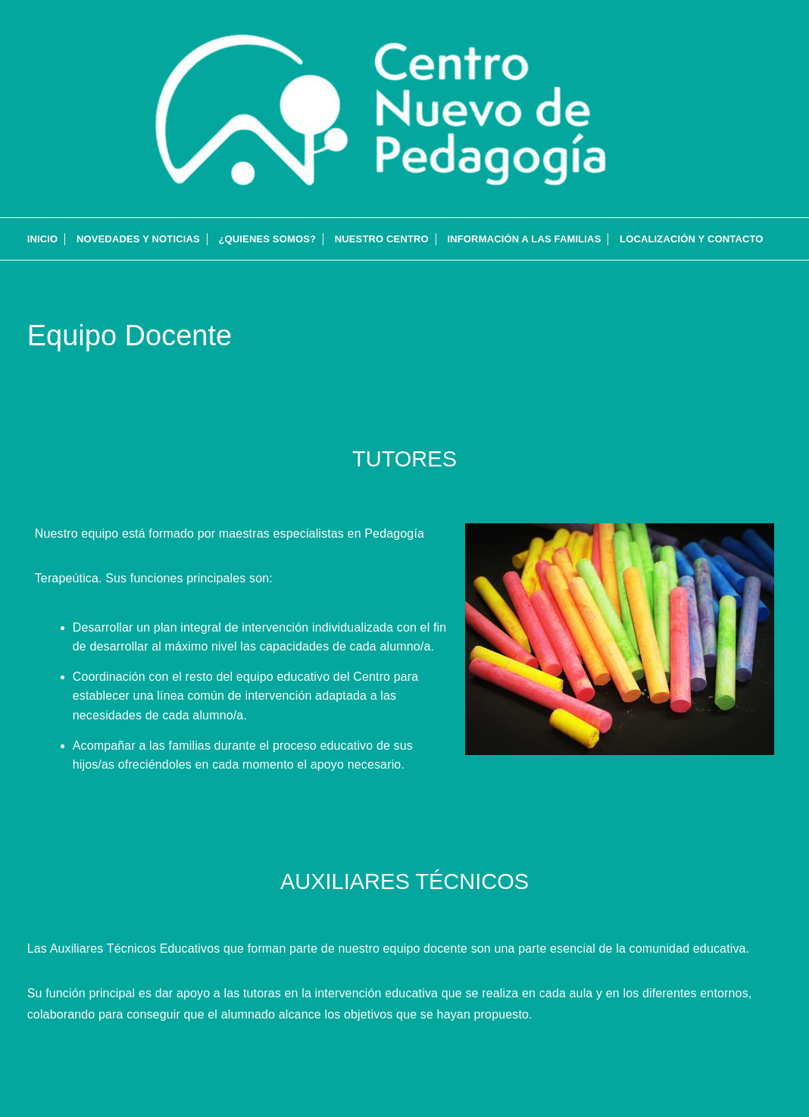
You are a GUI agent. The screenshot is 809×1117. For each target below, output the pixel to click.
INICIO (42, 239)
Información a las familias (524, 239)
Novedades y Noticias (138, 239)
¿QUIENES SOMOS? (267, 239)
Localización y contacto (692, 239)
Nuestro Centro (382, 239)
